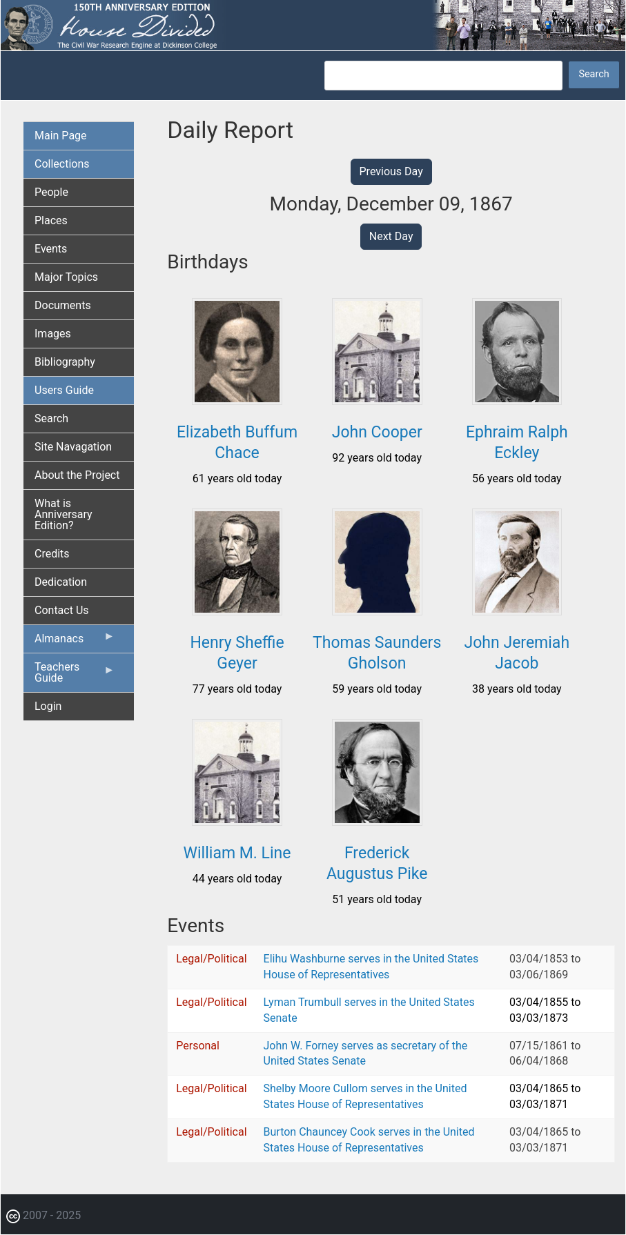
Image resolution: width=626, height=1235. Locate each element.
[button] (237, 399)
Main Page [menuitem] (61, 135)
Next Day (391, 236)
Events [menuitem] (51, 248)
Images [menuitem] (53, 333)
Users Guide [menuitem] (64, 390)
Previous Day (391, 171)
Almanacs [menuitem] (74, 642)
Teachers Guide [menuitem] (74, 676)
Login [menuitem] (48, 706)
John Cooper (377, 432)
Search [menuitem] (51, 418)
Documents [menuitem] (63, 305)
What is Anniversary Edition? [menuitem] (63, 514)
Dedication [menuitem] (61, 582)
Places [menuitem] (51, 220)
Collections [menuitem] (62, 163)
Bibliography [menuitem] (65, 361)
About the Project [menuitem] (77, 475)
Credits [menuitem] (52, 553)
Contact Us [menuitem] (62, 610)
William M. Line (237, 853)
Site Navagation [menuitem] (73, 446)
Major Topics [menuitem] (66, 277)
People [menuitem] (51, 192)
